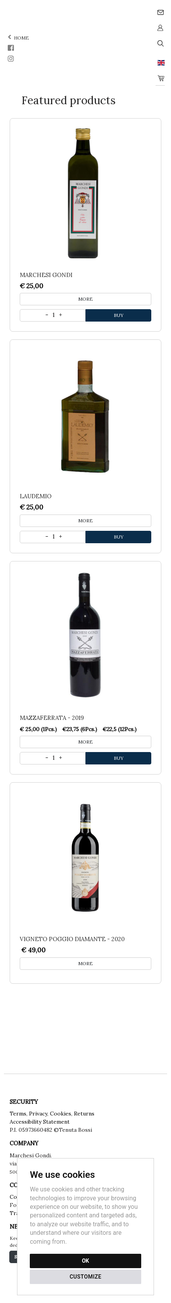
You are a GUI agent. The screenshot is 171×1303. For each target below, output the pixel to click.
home (17, 38)
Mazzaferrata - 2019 (52, 717)
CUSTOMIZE (85, 1277)
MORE (85, 299)
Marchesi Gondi (46, 275)
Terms (18, 1113)
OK (85, 1261)
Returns (84, 1113)
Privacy (38, 1113)
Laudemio (35, 496)
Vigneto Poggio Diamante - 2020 (72, 939)
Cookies (60, 1113)
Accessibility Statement (40, 1121)
